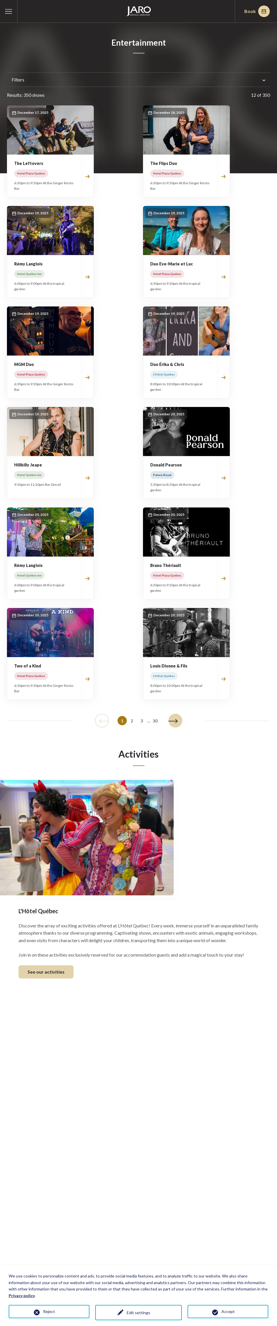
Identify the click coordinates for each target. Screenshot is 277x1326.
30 (155, 720)
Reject (49, 1311)
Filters (138, 79)
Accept (228, 1311)
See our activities (46, 971)
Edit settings (138, 1312)
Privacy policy (22, 1295)
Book (257, 11)
